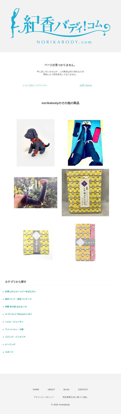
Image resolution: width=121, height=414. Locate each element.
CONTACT (83, 389)
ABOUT (51, 389)
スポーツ (9, 352)
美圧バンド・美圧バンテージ (18, 299)
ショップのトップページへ (35, 85)
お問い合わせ (86, 85)
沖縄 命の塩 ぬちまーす (16, 307)
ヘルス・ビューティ (14, 322)
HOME (36, 389)
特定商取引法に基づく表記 (75, 397)
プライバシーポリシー (44, 397)
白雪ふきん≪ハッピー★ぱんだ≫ (20, 291)
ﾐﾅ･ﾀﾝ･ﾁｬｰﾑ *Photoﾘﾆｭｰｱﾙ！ (18, 314)
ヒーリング (10, 344)
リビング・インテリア (15, 337)
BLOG (66, 389)
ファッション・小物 (14, 329)
